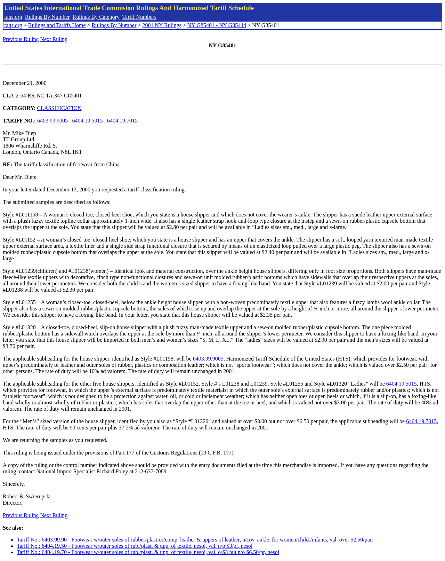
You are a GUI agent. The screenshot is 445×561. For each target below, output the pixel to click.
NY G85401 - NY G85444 (216, 25)
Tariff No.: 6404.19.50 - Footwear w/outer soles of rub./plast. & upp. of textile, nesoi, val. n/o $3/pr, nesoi (134, 546)
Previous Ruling (21, 39)
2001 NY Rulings (162, 25)
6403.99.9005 (52, 121)
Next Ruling (54, 39)
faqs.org (13, 17)
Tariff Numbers (139, 17)
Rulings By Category (96, 17)
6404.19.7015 (122, 121)
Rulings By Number (47, 17)
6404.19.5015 (87, 121)
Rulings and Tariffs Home (57, 25)
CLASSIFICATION (59, 108)
